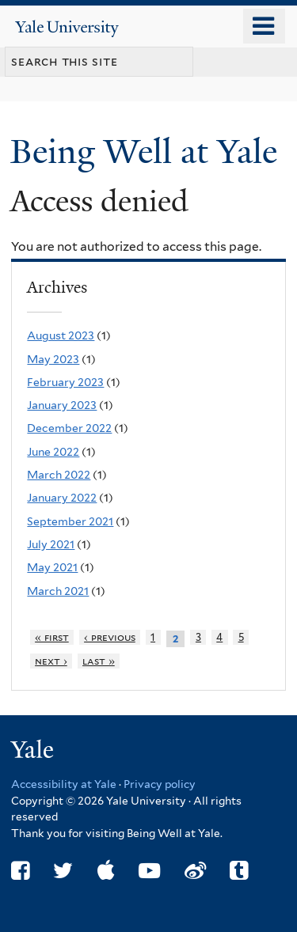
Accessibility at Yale (63, 784)
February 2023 (65, 382)
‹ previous (109, 637)
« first (52, 637)
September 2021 (70, 521)
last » (98, 661)
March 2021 (58, 591)
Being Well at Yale (148, 151)
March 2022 (58, 474)
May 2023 (53, 359)
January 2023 (62, 405)
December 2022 (69, 428)
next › (51, 661)
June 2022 (53, 451)
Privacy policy (160, 784)
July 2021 (50, 544)
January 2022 (62, 497)
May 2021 (52, 567)
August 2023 (60, 335)
